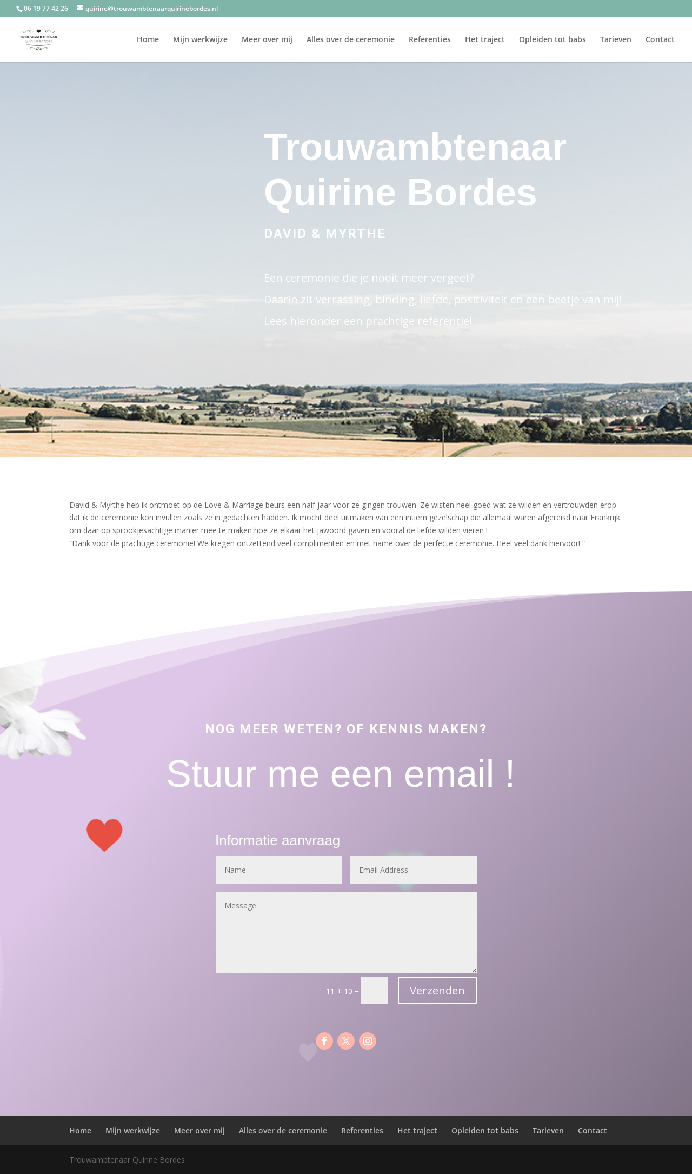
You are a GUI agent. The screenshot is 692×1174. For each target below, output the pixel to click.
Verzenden (437, 990)
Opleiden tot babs (552, 40)
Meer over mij (267, 40)
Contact (660, 40)
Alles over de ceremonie (351, 40)
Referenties (430, 40)
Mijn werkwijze (200, 40)
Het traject (485, 40)
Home (148, 40)
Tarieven (615, 40)
